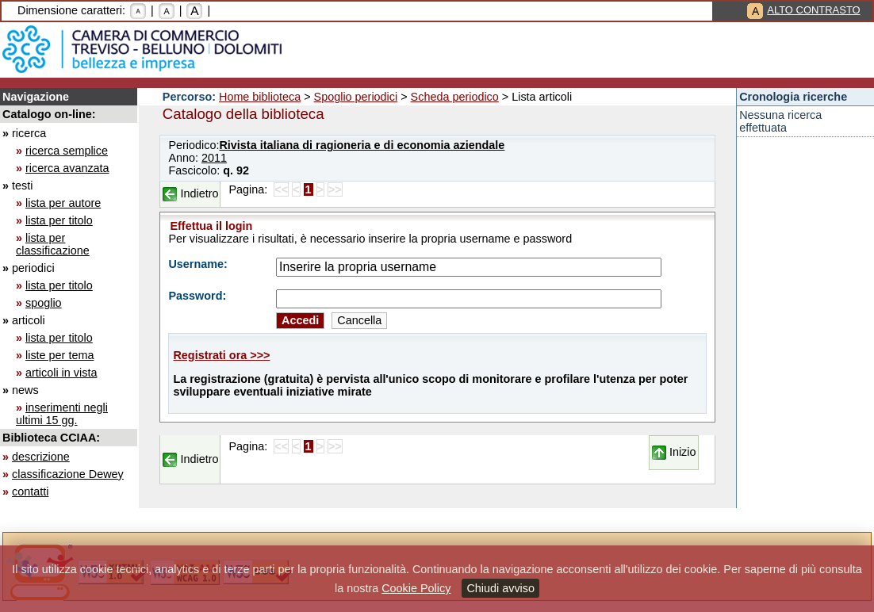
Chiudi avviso (500, 588)
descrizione (41, 456)
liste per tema (59, 355)
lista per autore (63, 203)
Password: (197, 295)
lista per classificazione (53, 244)
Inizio (682, 452)
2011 (214, 157)
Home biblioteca (260, 96)
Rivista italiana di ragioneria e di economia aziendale (361, 145)
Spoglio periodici (356, 96)
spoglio (43, 302)
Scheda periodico (455, 96)
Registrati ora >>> (221, 355)
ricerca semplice (66, 150)
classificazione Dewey (68, 474)
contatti (30, 491)
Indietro (199, 193)
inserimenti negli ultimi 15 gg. (62, 413)
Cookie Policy (415, 588)
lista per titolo (59, 220)
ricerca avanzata (67, 168)
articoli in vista (61, 372)
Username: (197, 264)
